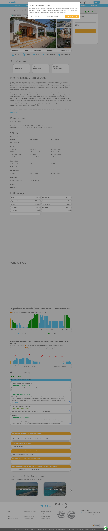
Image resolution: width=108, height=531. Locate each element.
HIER (66, 12)
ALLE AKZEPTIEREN (72, 16)
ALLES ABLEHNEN (35, 16)
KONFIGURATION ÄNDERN (53, 16)
